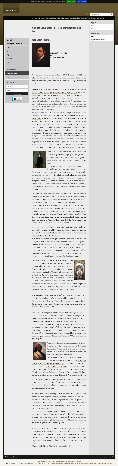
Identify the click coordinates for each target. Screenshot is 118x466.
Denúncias (93, 464)
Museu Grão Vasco (48, 372)
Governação (9, 40)
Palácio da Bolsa (51, 301)
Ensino (8, 47)
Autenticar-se (95, 14)
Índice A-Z (79, 462)
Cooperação (9, 55)
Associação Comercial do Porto (54, 253)
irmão (73, 417)
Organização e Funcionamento (14, 44)
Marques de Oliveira (48, 214)
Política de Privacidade (55, 464)
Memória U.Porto (51, 18)
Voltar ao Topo (107, 457)
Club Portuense (74, 256)
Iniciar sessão (17, 94)
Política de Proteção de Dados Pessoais (76, 464)
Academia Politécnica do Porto (63, 95)
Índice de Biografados (96, 26)
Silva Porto (61, 214)
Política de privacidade (81, 1)
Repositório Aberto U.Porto (98, 40)
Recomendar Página (12, 457)
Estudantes (9, 58)
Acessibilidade (69, 462)
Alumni (8, 66)
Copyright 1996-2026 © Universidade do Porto (50, 462)
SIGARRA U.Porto (11, 10)
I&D (7, 51)
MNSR (92, 37)
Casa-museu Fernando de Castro (51, 363)
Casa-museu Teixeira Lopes (56, 366)
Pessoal (8, 62)
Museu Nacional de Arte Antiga (65, 375)
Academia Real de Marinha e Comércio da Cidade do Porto (54, 92)
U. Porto (41, 18)
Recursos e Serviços (11, 70)
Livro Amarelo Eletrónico (105, 464)
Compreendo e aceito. (71, 1)
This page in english (83, 14)
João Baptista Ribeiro (52, 420)
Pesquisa (8, 77)
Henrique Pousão (73, 214)
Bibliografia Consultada (97, 29)
